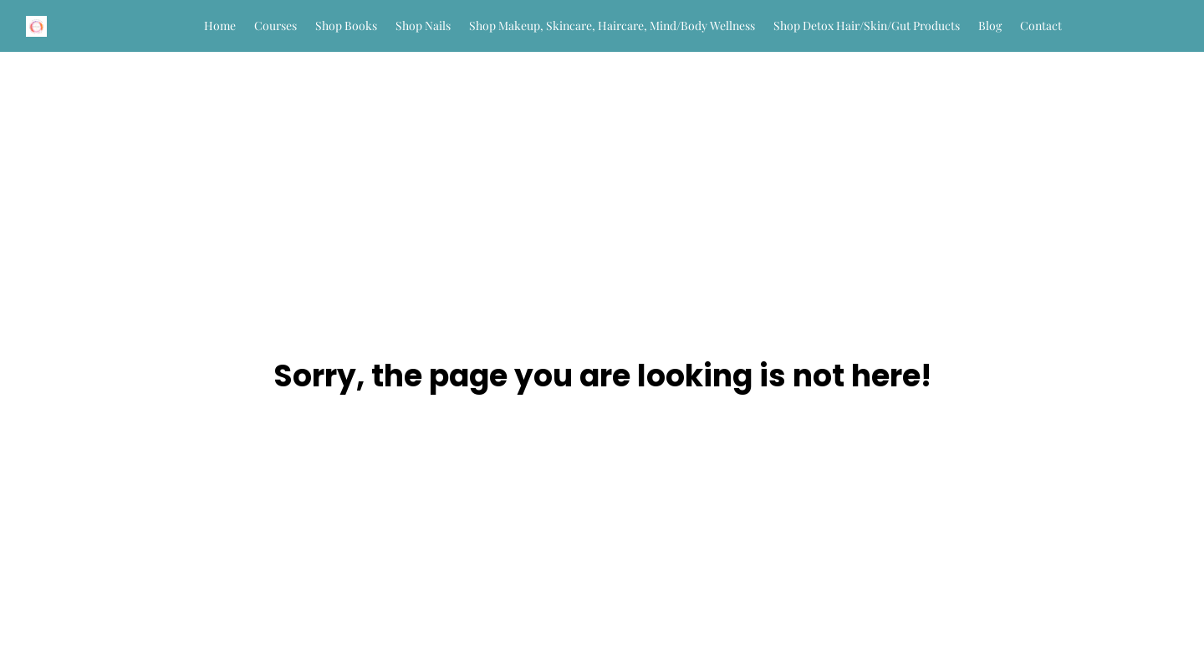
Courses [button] (275, 25)
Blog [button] (990, 25)
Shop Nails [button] (423, 25)
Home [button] (220, 25)
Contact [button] (1041, 25)
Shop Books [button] (346, 25)
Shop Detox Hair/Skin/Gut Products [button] (866, 25)
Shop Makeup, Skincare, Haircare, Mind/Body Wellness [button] (612, 25)
